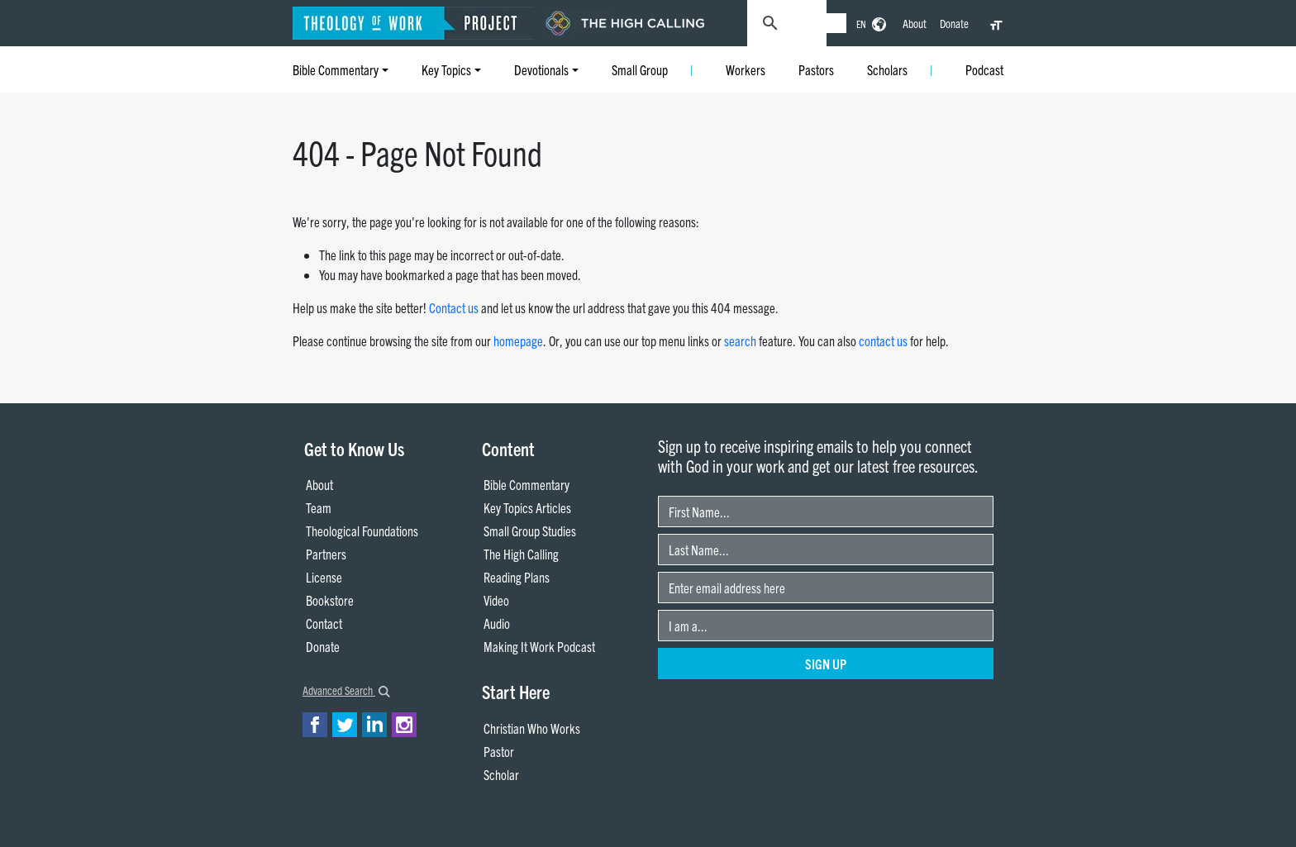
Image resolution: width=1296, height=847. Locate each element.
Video (496, 600)
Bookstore (330, 600)
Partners (326, 553)
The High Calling (521, 553)
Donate (954, 23)
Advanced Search (346, 690)
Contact (324, 623)
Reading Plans (517, 577)
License (324, 577)
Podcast (984, 69)
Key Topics (446, 69)
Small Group (640, 69)
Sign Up (825, 663)
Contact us (454, 307)
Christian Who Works (532, 728)
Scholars (887, 69)
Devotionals (541, 69)
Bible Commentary (336, 69)
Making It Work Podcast (539, 646)
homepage (518, 340)
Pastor (499, 751)
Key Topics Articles (527, 507)
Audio (497, 623)
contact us (883, 340)
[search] (819, 23)
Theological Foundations (362, 530)
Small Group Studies (530, 530)
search (740, 340)
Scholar (501, 774)
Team (318, 507)
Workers (745, 69)
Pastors (816, 69)
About (915, 23)
